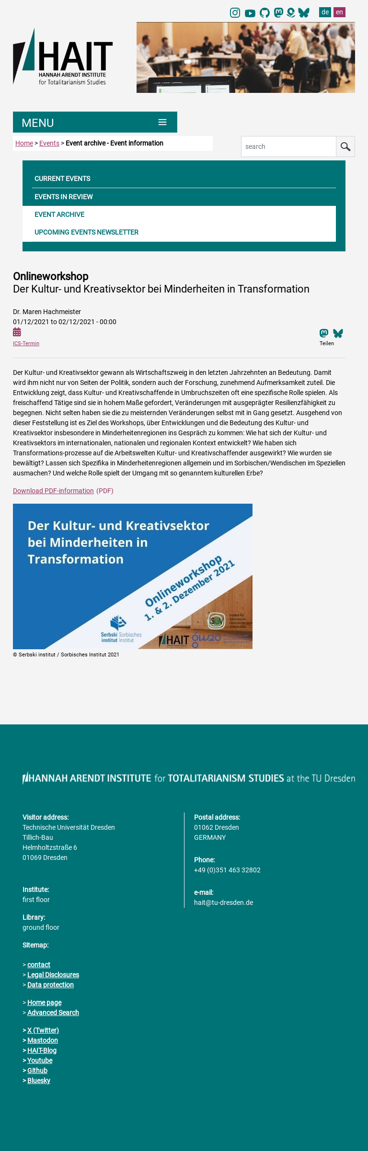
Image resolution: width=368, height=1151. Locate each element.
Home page (44, 1002)
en (339, 12)
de (325, 12)
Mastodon (42, 1040)
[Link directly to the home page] (70, 55)
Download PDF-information (53, 491)
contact (38, 965)
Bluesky (38, 1080)
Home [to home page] (24, 143)
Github (37, 1070)
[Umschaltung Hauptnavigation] (95, 122)
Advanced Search (53, 1012)
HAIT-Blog (42, 1050)
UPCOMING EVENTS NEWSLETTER (86, 232)
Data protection (50, 985)
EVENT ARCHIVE (59, 214)
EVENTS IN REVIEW (63, 197)
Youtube (39, 1060)
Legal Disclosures (53, 975)
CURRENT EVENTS (62, 178)
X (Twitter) (43, 1030)
